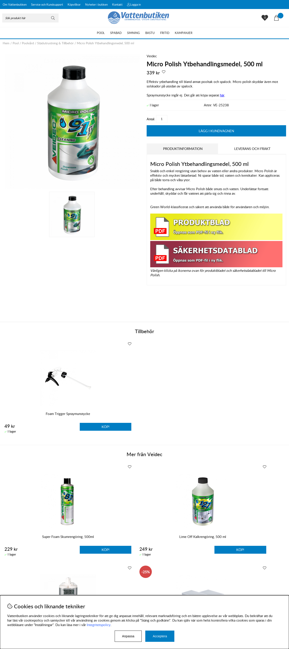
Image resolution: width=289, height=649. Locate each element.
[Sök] (30, 17)
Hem (6, 43)
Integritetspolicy (99, 624)
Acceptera (160, 636)
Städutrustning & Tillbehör (55, 43)
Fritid (164, 33)
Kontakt (117, 4)
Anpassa (128, 636)
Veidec (152, 56)
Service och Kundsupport (47, 4)
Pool (101, 33)
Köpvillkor (74, 4)
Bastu (150, 33)
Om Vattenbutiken (15, 4)
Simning (133, 33)
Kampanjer (183, 33)
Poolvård (28, 43)
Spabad (116, 33)
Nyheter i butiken (96, 4)
